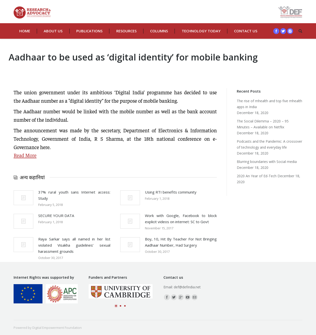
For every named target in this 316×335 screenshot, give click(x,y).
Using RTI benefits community (171, 192)
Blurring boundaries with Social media (267, 161)
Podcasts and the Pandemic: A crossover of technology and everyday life (269, 144)
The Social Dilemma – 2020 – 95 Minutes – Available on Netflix (263, 124)
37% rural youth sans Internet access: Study (74, 195)
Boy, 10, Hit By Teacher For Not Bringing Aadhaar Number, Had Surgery (181, 242)
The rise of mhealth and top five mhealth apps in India (269, 104)
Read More (25, 155)
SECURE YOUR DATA (56, 215)
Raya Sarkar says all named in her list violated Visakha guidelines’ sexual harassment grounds (74, 245)
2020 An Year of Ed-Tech (256, 176)
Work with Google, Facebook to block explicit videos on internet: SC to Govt (181, 218)
